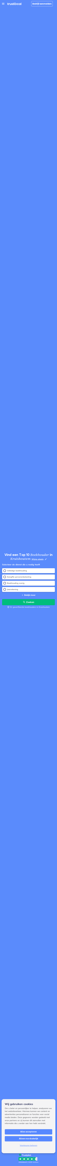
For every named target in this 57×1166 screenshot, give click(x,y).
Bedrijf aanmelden (42, 3)
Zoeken (28, 602)
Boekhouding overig (13, 583)
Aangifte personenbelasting (17, 577)
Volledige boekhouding (15, 570)
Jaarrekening (10, 589)
